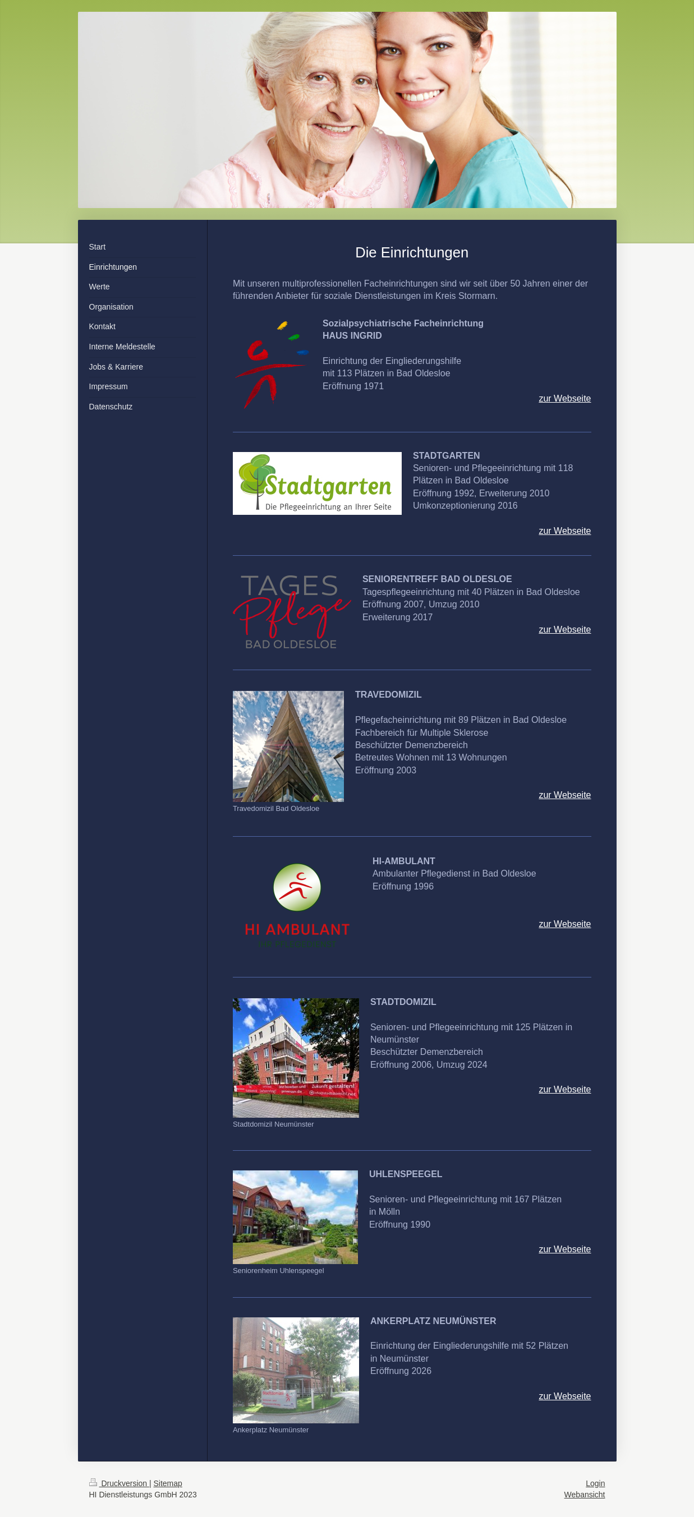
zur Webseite (565, 398)
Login (595, 1483)
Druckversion (119, 1483)
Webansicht (584, 1494)
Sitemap (168, 1483)
